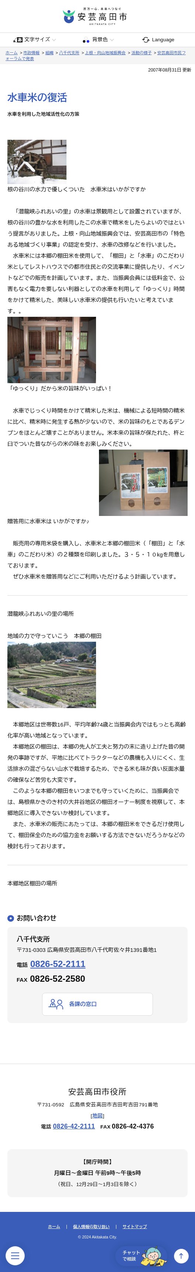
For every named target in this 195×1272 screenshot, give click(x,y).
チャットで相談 (145, 1256)
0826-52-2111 (57, 964)
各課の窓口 (83, 1004)
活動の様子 (141, 53)
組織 (49, 53)
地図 (97, 1116)
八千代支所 (69, 53)
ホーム (12, 53)
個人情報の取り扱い (91, 1227)
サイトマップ (135, 1227)
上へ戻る (181, 1256)
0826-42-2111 (74, 1126)
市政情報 (31, 53)
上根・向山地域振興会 (105, 53)
